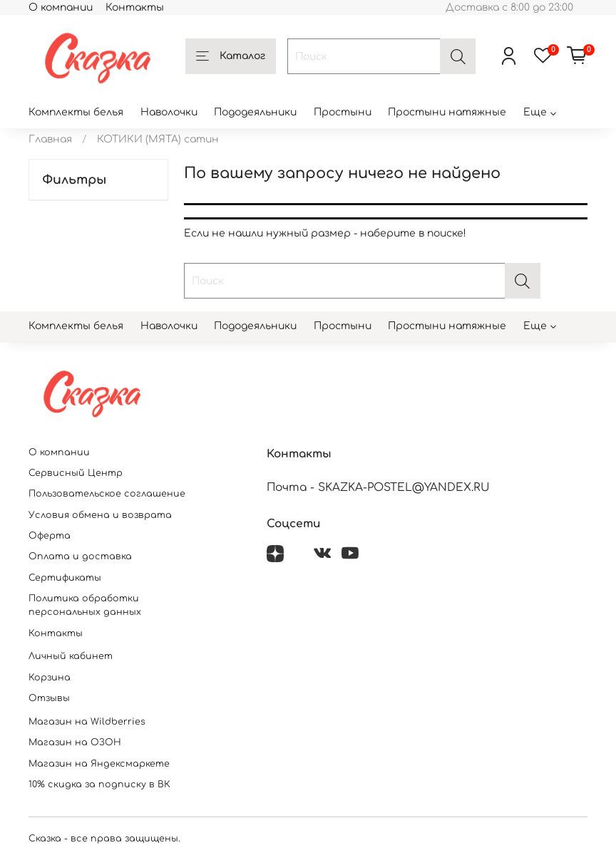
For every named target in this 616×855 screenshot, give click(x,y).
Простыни (342, 112)
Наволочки (168, 112)
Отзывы (49, 698)
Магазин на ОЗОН (75, 742)
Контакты (135, 7)
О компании (61, 7)
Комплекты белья (76, 112)
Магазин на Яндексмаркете (99, 764)
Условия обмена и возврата (100, 515)
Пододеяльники (255, 112)
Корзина (50, 678)
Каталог (230, 57)
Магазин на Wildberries (87, 722)
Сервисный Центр (76, 473)
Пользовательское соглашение (107, 494)
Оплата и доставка (80, 556)
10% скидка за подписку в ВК (99, 784)
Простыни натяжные (447, 112)
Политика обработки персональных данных (85, 605)
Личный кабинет (71, 656)
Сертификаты (65, 578)
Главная (50, 139)
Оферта (50, 536)
